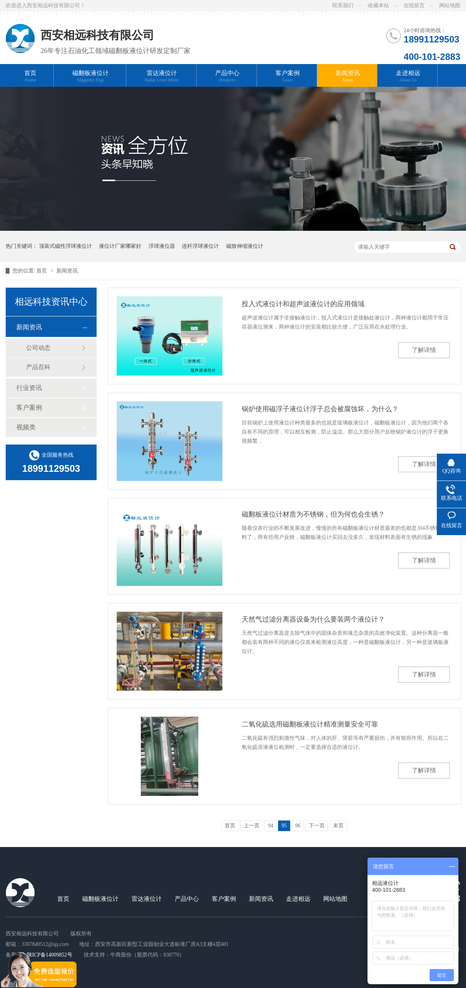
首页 (30, 76)
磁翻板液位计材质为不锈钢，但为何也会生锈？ (313, 514)
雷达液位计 (162, 76)
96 (297, 825)
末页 (338, 825)
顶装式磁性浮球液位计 (65, 246)
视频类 (26, 427)
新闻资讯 (348, 76)
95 (284, 825)
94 (270, 825)
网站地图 (449, 5)
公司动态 (38, 347)
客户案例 (287, 76)
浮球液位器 (162, 246)
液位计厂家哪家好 (120, 246)
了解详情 (424, 350)
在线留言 (414, 5)
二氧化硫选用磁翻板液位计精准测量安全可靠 (310, 724)
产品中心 (227, 76)
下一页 (317, 825)
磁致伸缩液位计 (244, 246)
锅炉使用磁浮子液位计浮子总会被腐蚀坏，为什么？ (320, 409)
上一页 (252, 825)
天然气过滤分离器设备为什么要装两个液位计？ (313, 619)
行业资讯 (29, 387)
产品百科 (38, 367)
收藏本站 (378, 5)
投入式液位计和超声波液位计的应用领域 (303, 304)
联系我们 (342, 5)
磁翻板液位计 (90, 76)
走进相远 (408, 76)
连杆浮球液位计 (200, 246)
